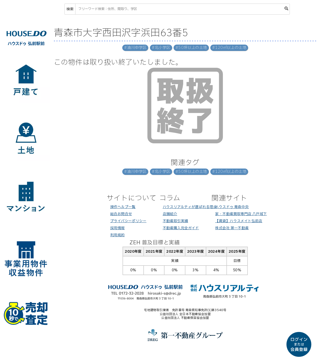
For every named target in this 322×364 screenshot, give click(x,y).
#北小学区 (161, 48)
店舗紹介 (170, 214)
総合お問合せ (121, 214)
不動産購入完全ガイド (181, 228)
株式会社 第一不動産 (232, 228)
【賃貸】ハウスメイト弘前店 (238, 221)
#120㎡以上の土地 (229, 48)
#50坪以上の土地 (191, 48)
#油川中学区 (135, 48)
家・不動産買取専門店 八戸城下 (241, 214)
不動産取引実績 (175, 221)
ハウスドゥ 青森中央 (232, 207)
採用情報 (117, 228)
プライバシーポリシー (128, 221)
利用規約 (117, 235)
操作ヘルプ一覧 (123, 207)
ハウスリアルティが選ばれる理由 (190, 207)
